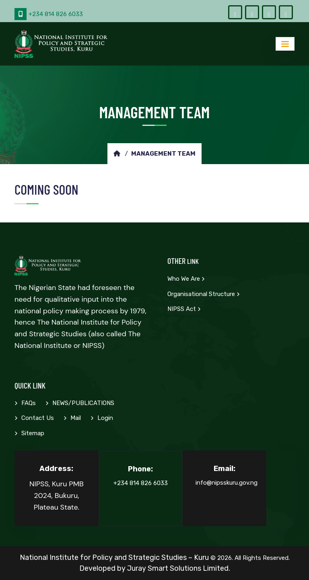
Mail (72, 418)
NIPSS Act (184, 309)
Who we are (186, 278)
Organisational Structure (203, 294)
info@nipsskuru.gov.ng (227, 482)
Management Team (163, 153)
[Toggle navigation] (285, 43)
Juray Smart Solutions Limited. (178, 568)
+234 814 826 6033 (48, 14)
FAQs (25, 403)
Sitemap (29, 433)
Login (102, 418)
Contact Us (34, 418)
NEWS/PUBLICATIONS (79, 403)
